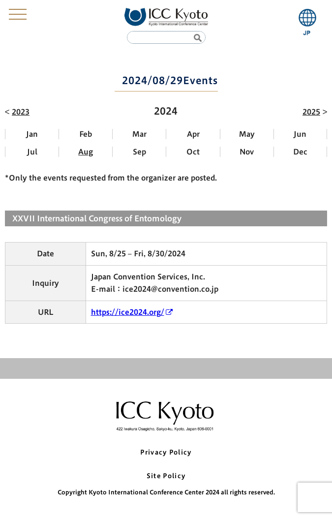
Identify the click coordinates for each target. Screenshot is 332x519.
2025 (311, 112)
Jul (32, 151)
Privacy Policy (165, 452)
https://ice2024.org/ (127, 312)
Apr (193, 134)
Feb (85, 134)
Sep (139, 151)
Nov (247, 151)
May (247, 134)
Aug (85, 151)
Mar (139, 134)
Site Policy (166, 476)
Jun (300, 134)
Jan (32, 134)
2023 (21, 112)
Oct (193, 151)
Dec (300, 151)
